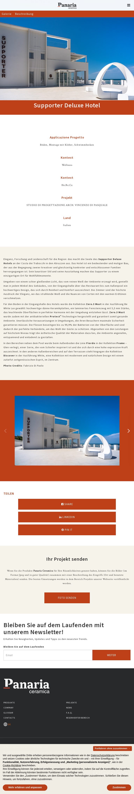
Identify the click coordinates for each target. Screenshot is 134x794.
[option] (67, 431)
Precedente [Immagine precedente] (5, 430)
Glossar (8, 712)
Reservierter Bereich (78, 717)
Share (67, 504)
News (69, 707)
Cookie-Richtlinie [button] (12, 770)
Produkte (9, 702)
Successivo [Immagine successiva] (129, 430)
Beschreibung (24, 14)
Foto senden (67, 597)
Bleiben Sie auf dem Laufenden (23, 646)
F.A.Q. (69, 712)
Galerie (7, 14)
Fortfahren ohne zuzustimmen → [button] (112, 753)
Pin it (67, 529)
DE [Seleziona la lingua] (7, 724)
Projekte (71, 702)
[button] (129, 5)
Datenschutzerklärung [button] (103, 760)
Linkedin (67, 517)
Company (8, 707)
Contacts (9, 717)
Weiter (111, 655)
